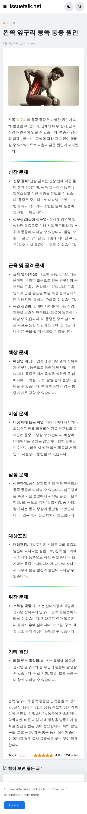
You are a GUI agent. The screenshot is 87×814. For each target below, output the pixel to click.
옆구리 (21, 119)
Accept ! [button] (14, 805)
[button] (6, 6)
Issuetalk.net (25, 6)
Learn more (30, 795)
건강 (12, 23)
